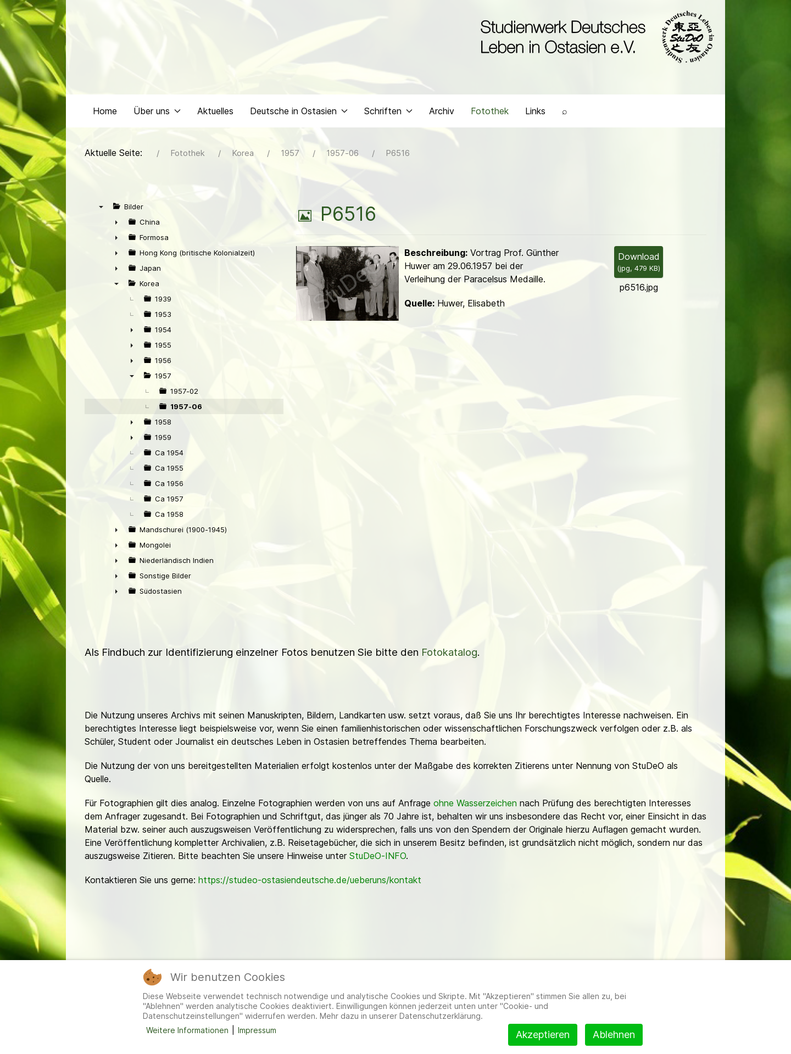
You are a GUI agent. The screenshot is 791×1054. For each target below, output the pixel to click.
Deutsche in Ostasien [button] (299, 113)
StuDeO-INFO (377, 858)
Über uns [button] (157, 113)
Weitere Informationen (187, 1030)
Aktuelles (215, 113)
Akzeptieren (543, 1034)
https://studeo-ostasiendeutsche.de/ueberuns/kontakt (309, 882)
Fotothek (490, 113)
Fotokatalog (449, 655)
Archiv (441, 113)
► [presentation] (116, 224)
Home (105, 113)
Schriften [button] (388, 113)
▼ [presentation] (101, 209)
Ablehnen (614, 1034)
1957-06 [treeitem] (186, 409)
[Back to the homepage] (594, 37)
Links (535, 113)
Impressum (257, 1030)
